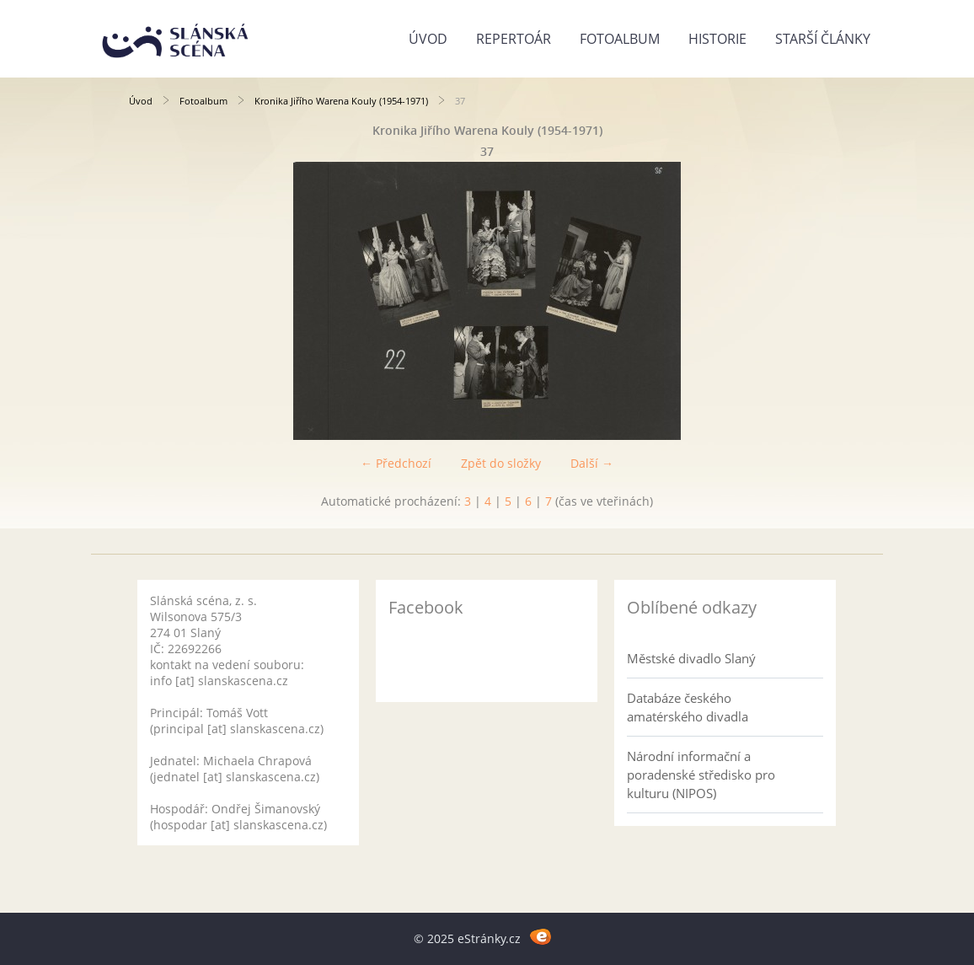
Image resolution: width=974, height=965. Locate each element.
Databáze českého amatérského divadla (687, 707)
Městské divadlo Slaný (691, 658)
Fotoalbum (620, 38)
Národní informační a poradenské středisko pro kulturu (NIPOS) (701, 774)
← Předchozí (396, 463)
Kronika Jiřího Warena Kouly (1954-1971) (341, 100)
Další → (591, 463)
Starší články (822, 38)
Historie (717, 38)
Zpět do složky (501, 463)
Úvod (428, 38)
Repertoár (513, 38)
